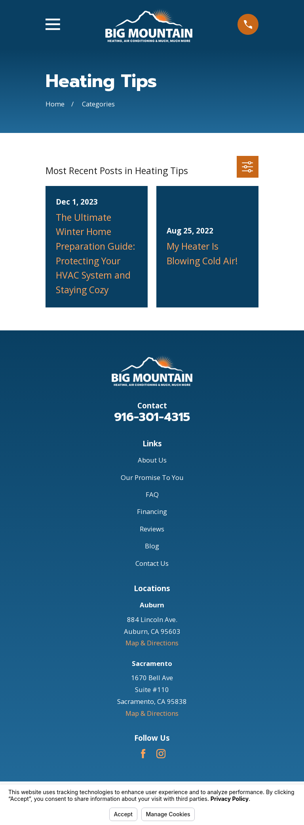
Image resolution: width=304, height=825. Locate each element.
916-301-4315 (152, 417)
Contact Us (152, 563)
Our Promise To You (152, 477)
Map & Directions (152, 642)
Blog (152, 545)
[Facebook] (143, 753)
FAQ (152, 494)
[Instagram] (160, 753)
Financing (152, 511)
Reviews (152, 528)
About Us (152, 460)
